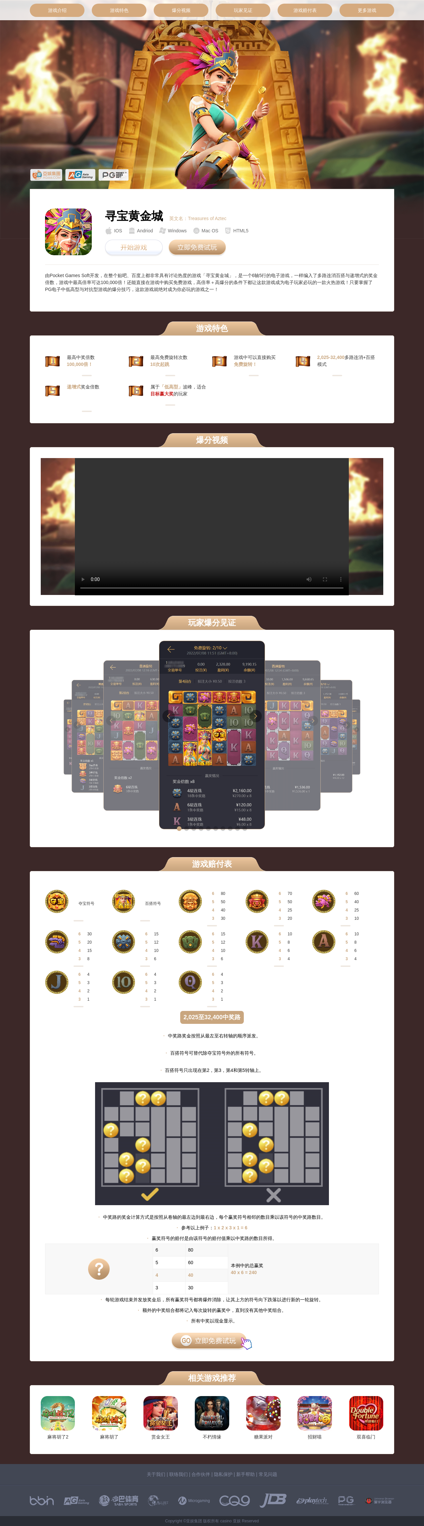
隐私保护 (223, 1474)
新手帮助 (245, 1474)
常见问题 (268, 1474)
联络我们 (178, 1474)
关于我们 (156, 1474)
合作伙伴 (200, 1474)
